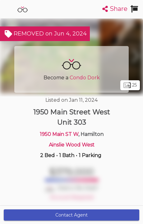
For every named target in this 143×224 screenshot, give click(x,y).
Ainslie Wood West (72, 145)
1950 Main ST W (59, 134)
